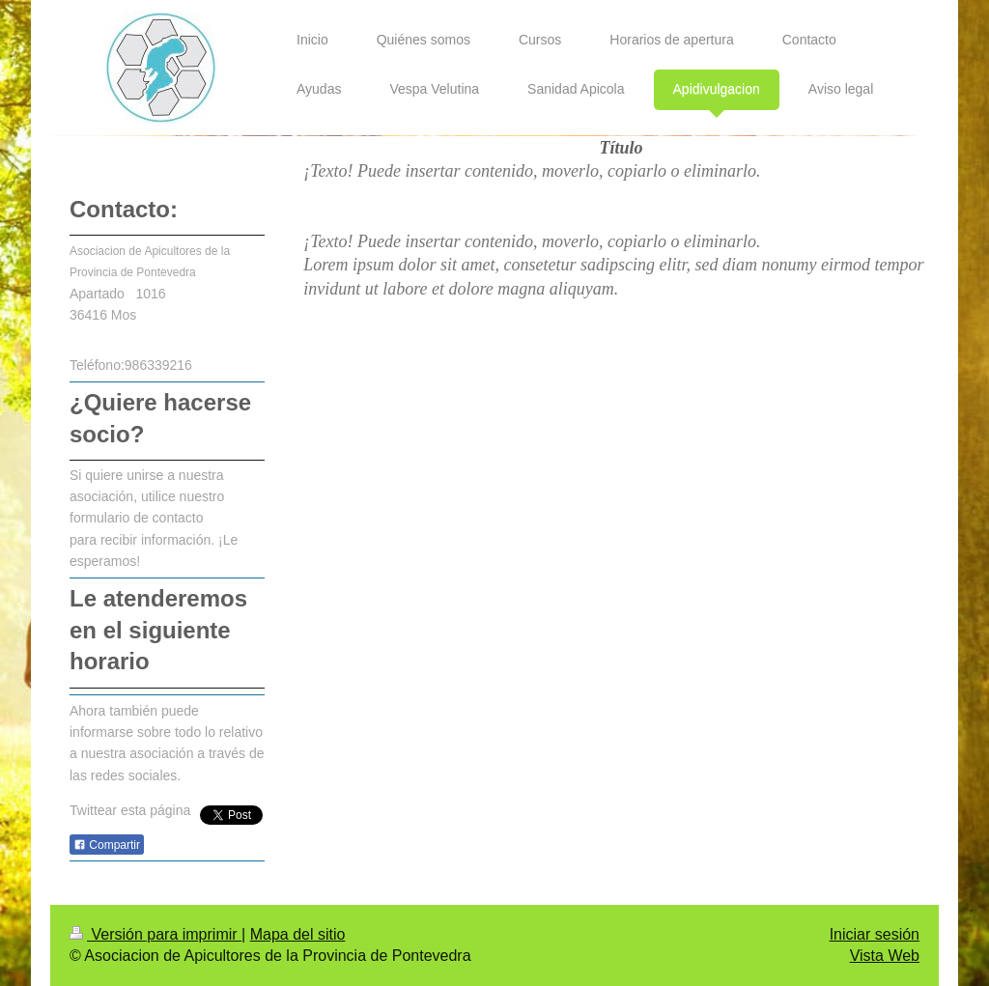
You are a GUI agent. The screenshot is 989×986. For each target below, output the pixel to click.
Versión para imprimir (155, 934)
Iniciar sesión (874, 934)
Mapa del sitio (298, 934)
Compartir (106, 845)
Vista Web (884, 955)
